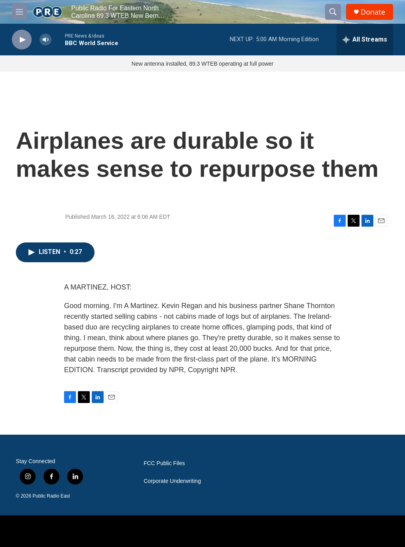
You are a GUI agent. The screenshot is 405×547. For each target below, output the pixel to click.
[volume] (45, 40)
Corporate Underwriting (172, 481)
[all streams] (365, 39)
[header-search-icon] (333, 12)
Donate (373, 12)
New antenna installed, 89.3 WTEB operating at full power (203, 64)
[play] (21, 39)
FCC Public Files (164, 463)
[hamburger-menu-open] (19, 12)
